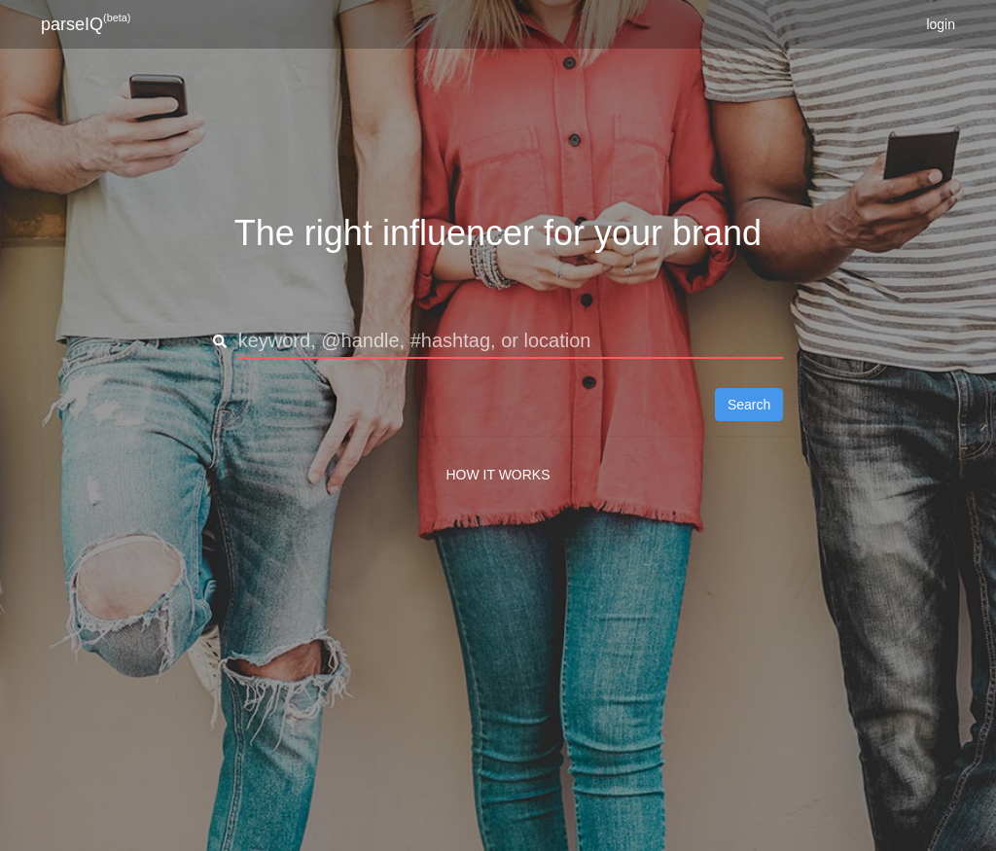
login (940, 24)
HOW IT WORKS (497, 474)
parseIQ (85, 23)
